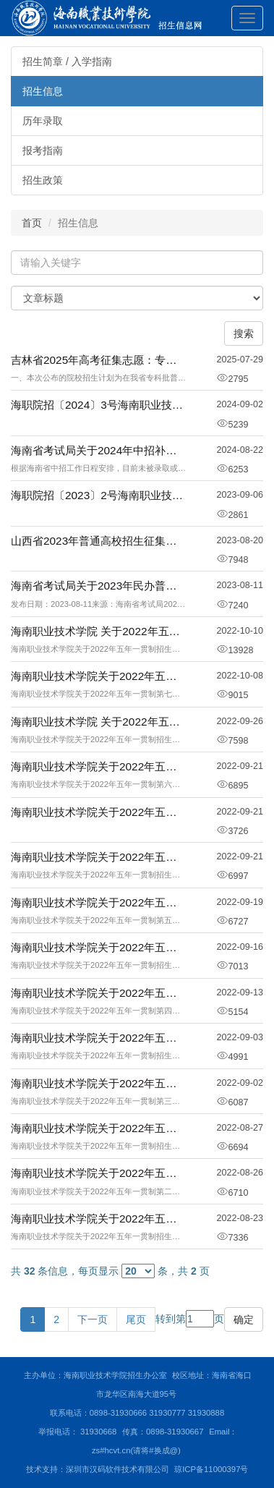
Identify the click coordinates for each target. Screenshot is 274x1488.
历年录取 (42, 121)
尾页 (136, 1319)
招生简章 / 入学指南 (67, 61)
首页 (32, 223)
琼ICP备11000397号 (211, 1469)
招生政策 (42, 180)
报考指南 (42, 150)
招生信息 (42, 91)
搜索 (244, 333)
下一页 (92, 1319)
